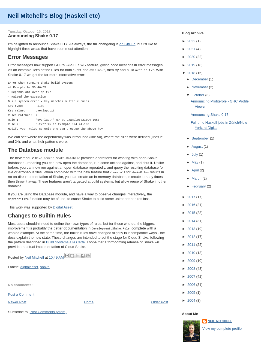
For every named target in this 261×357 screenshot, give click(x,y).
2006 (191, 285)
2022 (191, 41)
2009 (191, 261)
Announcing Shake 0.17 (209, 115)
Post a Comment (21, 293)
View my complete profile (222, 328)
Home (89, 300)
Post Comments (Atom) (48, 310)
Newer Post (17, 300)
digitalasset (29, 265)
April (196, 170)
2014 (191, 221)
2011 (191, 245)
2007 (191, 276)
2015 (191, 213)
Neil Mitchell (35, 256)
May (195, 162)
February (199, 186)
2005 (191, 293)
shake (45, 265)
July (195, 154)
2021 (191, 49)
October (198, 95)
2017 (191, 197)
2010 (191, 253)
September (201, 138)
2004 (191, 300)
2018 (191, 73)
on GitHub (127, 44)
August (198, 146)
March (197, 178)
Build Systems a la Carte (65, 240)
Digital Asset (63, 206)
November (200, 87)
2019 (191, 65)
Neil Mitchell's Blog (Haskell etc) (54, 15)
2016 (191, 205)
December (200, 79)
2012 (191, 237)
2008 (191, 269)
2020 (191, 57)
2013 (191, 229)
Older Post (159, 300)
